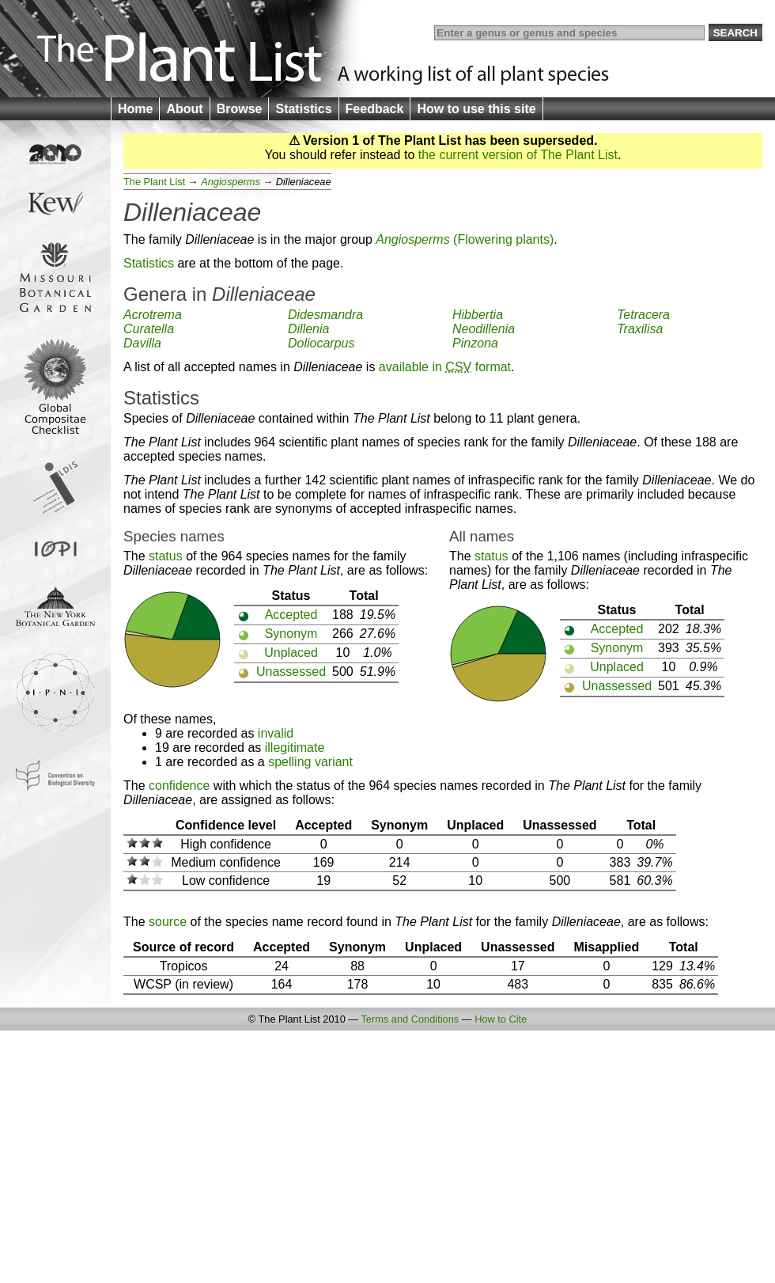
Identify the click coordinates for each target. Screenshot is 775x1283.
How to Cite (500, 1019)
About (184, 109)
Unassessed (291, 671)
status (166, 556)
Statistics (303, 109)
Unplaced (291, 652)
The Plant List (154, 182)
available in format (445, 367)
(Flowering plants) (465, 239)
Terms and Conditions (410, 1019)
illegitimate (295, 747)
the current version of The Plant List (518, 154)
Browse (240, 109)
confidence (179, 785)
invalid (275, 733)
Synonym (291, 633)
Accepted (291, 614)
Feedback (375, 109)
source (168, 921)
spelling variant (310, 762)
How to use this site (476, 109)
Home (135, 109)
